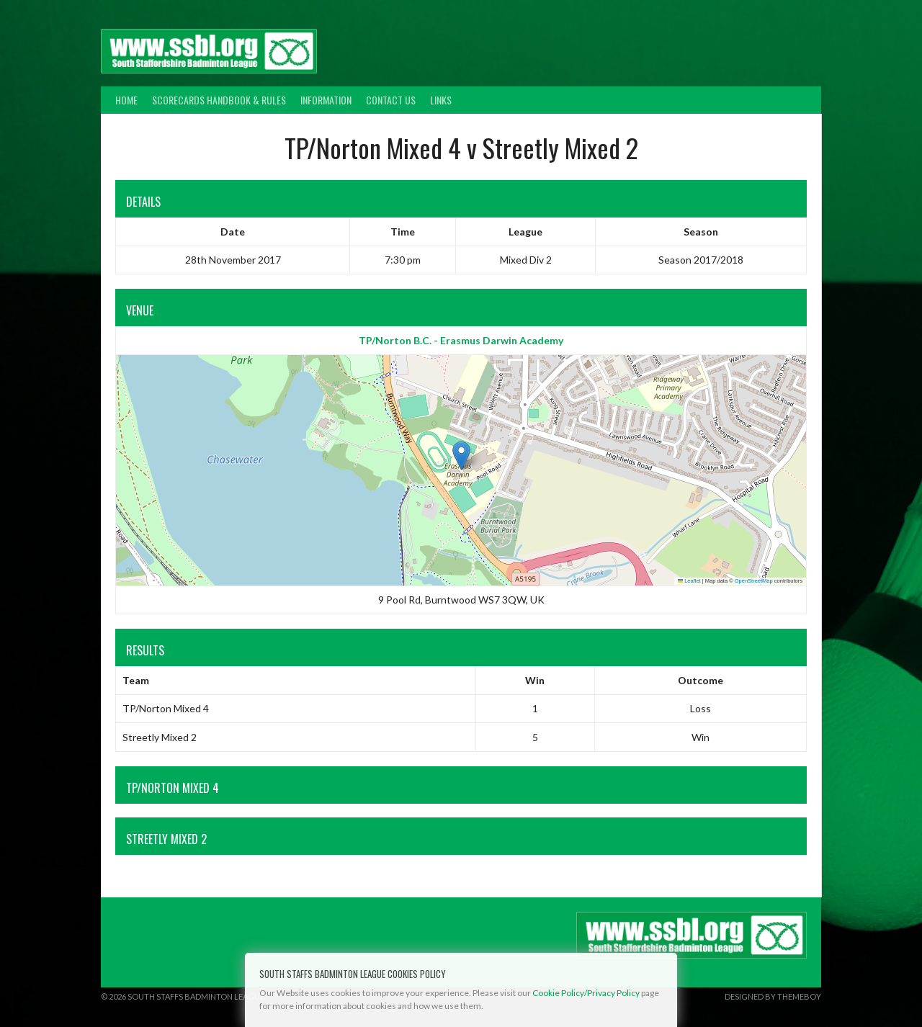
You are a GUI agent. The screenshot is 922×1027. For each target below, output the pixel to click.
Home (126, 99)
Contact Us (391, 99)
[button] (461, 455)
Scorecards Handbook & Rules (219, 99)
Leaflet (689, 581)
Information (326, 99)
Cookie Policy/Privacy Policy (586, 992)
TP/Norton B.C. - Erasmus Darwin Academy (461, 340)
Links (441, 99)
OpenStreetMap (754, 581)
